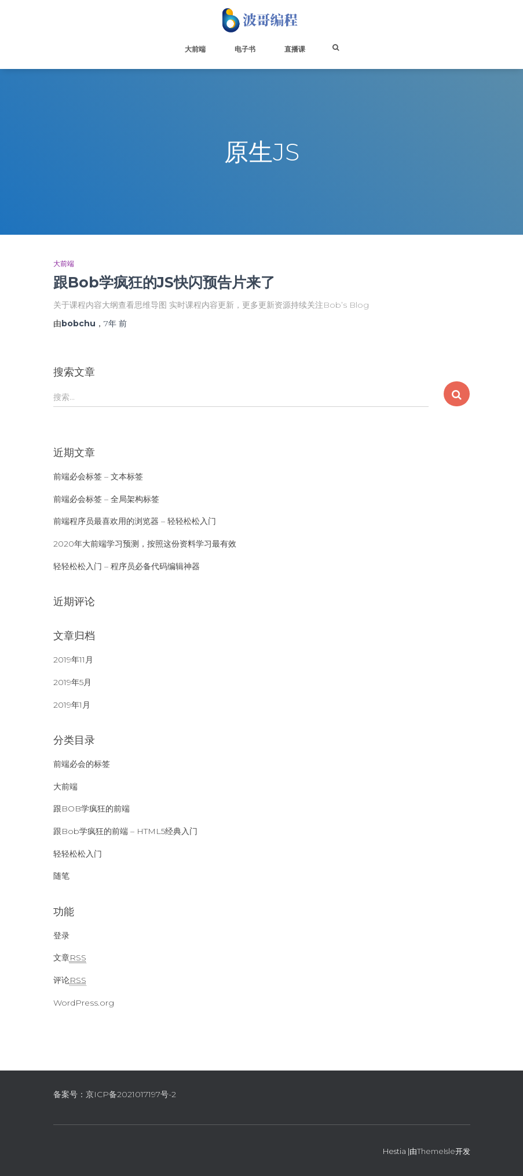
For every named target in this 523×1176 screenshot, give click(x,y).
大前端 (195, 49)
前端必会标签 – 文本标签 (98, 476)
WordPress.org (83, 1002)
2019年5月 (72, 682)
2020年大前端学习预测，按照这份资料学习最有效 (144, 543)
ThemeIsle (436, 1151)
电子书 (245, 49)
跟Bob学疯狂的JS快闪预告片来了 (164, 282)
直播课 (294, 49)
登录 (61, 935)
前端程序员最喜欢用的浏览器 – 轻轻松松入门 (134, 521)
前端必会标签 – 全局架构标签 (106, 499)
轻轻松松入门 (77, 854)
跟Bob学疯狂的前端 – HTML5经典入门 (125, 831)
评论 (69, 980)
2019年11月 (73, 659)
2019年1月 (71, 705)
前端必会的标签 (81, 764)
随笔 (61, 876)
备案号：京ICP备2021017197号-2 (114, 1094)
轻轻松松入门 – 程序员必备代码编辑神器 (126, 566)
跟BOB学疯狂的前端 (91, 808)
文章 (69, 957)
